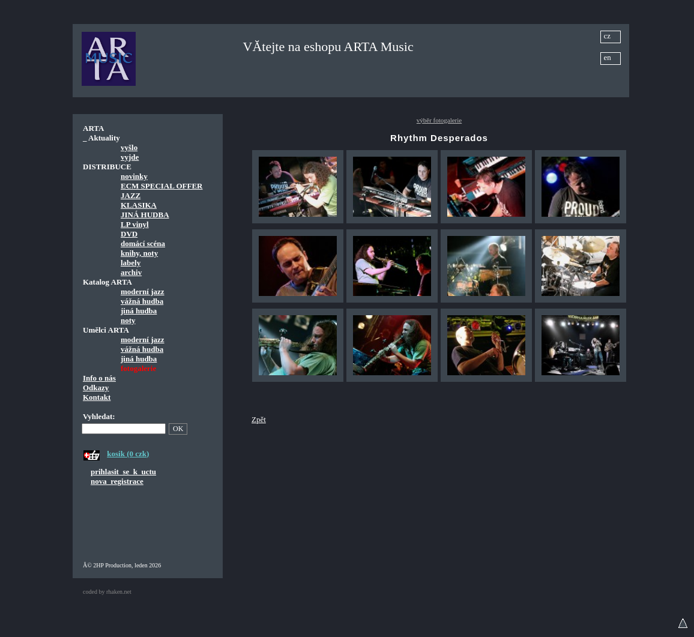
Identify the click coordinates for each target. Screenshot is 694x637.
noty (128, 320)
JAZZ (130, 195)
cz (607, 35)
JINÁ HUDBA (145, 214)
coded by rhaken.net (107, 591)
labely (130, 262)
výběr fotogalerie (439, 120)
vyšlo (129, 147)
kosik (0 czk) (128, 453)
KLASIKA (139, 205)
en (607, 57)
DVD (129, 233)
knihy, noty (139, 253)
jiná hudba (139, 310)
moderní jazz (142, 291)
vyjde (130, 157)
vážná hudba (142, 301)
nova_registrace (117, 481)
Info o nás (99, 377)
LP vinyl (135, 224)
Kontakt (96, 397)
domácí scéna (143, 243)
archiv (131, 272)
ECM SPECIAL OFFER (162, 185)
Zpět (259, 419)
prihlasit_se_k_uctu (123, 471)
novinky (134, 176)
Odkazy (96, 387)
